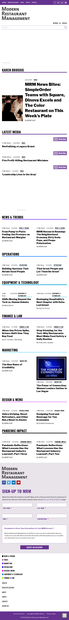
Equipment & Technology (22, 294)
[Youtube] (65, 2)
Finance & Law (24, 327)
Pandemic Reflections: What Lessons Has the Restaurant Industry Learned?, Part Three (15, 449)
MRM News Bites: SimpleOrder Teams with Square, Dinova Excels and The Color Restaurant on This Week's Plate (45, 100)
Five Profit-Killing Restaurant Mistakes (25, 160)
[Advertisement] (34, 48)
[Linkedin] (62, 2)
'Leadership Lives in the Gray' (19, 174)
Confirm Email (42, 519)
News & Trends (24, 228)
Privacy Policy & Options (52, 500)
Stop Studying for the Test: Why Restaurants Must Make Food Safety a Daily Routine (51, 335)
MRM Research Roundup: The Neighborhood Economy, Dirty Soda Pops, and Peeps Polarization (51, 237)
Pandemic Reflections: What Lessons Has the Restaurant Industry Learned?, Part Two (50, 449)
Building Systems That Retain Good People (15, 270)
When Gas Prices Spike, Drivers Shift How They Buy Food (15, 333)
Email (4, 519)
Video (35, 80)
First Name (6, 508)
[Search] (65, 28)
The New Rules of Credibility (12, 366)
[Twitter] (58, 2)
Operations (23, 265)
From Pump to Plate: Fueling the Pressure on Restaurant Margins (16, 234)
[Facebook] (54, 2)
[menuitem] (4, 2)
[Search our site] (33, 28)
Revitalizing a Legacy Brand (18, 146)
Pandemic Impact (26, 442)
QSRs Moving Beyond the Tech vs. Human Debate (16, 300)
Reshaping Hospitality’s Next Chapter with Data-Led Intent (51, 302)
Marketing (23, 361)
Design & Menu (24, 410)
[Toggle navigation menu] (64, 615)
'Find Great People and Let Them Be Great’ (50, 270)
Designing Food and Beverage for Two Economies (48, 417)
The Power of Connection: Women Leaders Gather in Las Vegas (52, 388)
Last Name (40, 508)
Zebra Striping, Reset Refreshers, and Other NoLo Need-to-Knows (15, 417)
